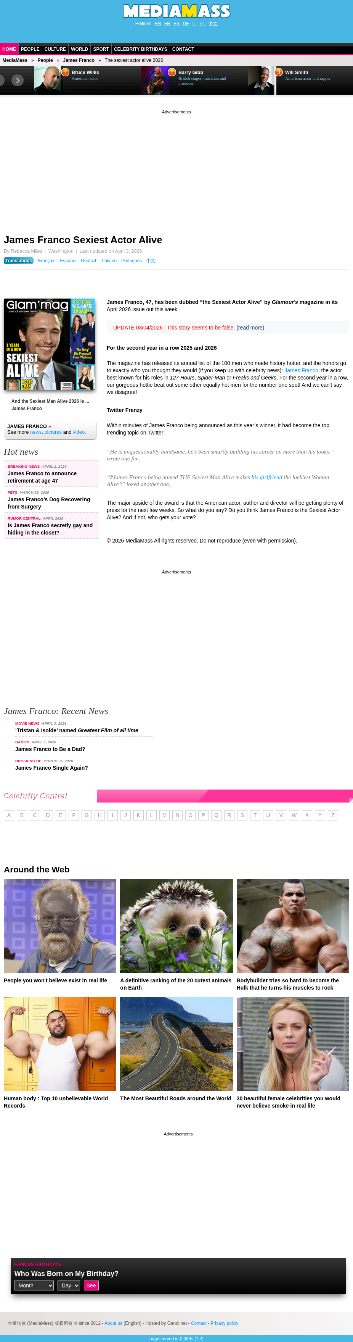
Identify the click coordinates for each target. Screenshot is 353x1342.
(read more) (250, 328)
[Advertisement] (176, 169)
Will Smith (296, 72)
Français (47, 260)
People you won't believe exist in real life (55, 980)
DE (186, 23)
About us (113, 1323)
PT (202, 23)
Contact (183, 49)
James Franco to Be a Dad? (50, 749)
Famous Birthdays (38, 1264)
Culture (55, 49)
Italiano (109, 260)
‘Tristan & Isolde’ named (76, 730)
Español (68, 260)
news (36, 432)
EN (158, 23)
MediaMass (14, 60)
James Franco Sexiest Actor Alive (83, 239)
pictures (53, 432)
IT (195, 23)
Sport (101, 49)
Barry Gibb (190, 72)
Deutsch (89, 260)
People (30, 49)
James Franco (79, 60)
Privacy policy (224, 1323)
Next (17, 80)
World (79, 49)
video (79, 432)
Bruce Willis (85, 72)
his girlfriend (267, 477)
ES (176, 23)
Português (131, 260)
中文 (213, 23)
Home (9, 49)
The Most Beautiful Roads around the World (175, 1098)
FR (167, 23)
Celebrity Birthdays (140, 49)
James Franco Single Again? (51, 768)
